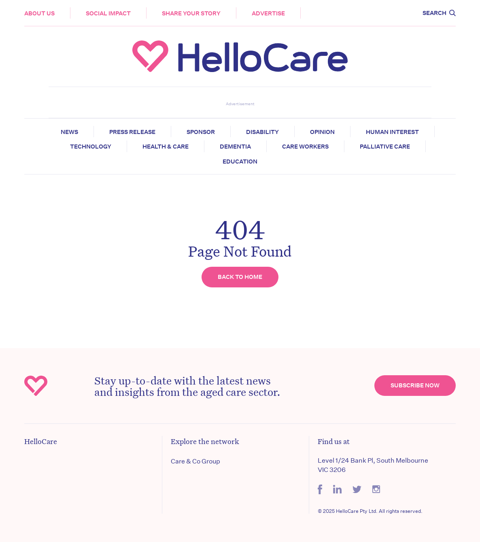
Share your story (191, 13)
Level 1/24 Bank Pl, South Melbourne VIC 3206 (373, 465)
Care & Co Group (195, 461)
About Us (39, 13)
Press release (132, 132)
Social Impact (108, 13)
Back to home (240, 277)
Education (240, 161)
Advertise (268, 13)
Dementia (235, 146)
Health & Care (165, 146)
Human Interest (392, 132)
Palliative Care (385, 146)
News (69, 132)
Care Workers (305, 146)
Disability (262, 132)
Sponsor (201, 132)
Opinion (322, 132)
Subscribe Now (415, 385)
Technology (90, 146)
